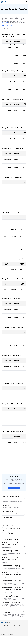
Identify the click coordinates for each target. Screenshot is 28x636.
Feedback (3, 625)
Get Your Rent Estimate (14, 487)
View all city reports (12, 24)
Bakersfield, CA (12, 528)
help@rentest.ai (7, 630)
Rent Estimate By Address (21, 625)
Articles (6, 625)
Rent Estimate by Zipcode (6, 628)
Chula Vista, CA (5, 530)
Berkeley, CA (19, 528)
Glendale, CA (11, 533)
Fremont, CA (19, 530)
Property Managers (15, 628)
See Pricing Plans (12, 625)
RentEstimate (5, 22)
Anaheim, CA (5, 528)
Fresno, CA (5, 533)
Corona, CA (13, 530)
